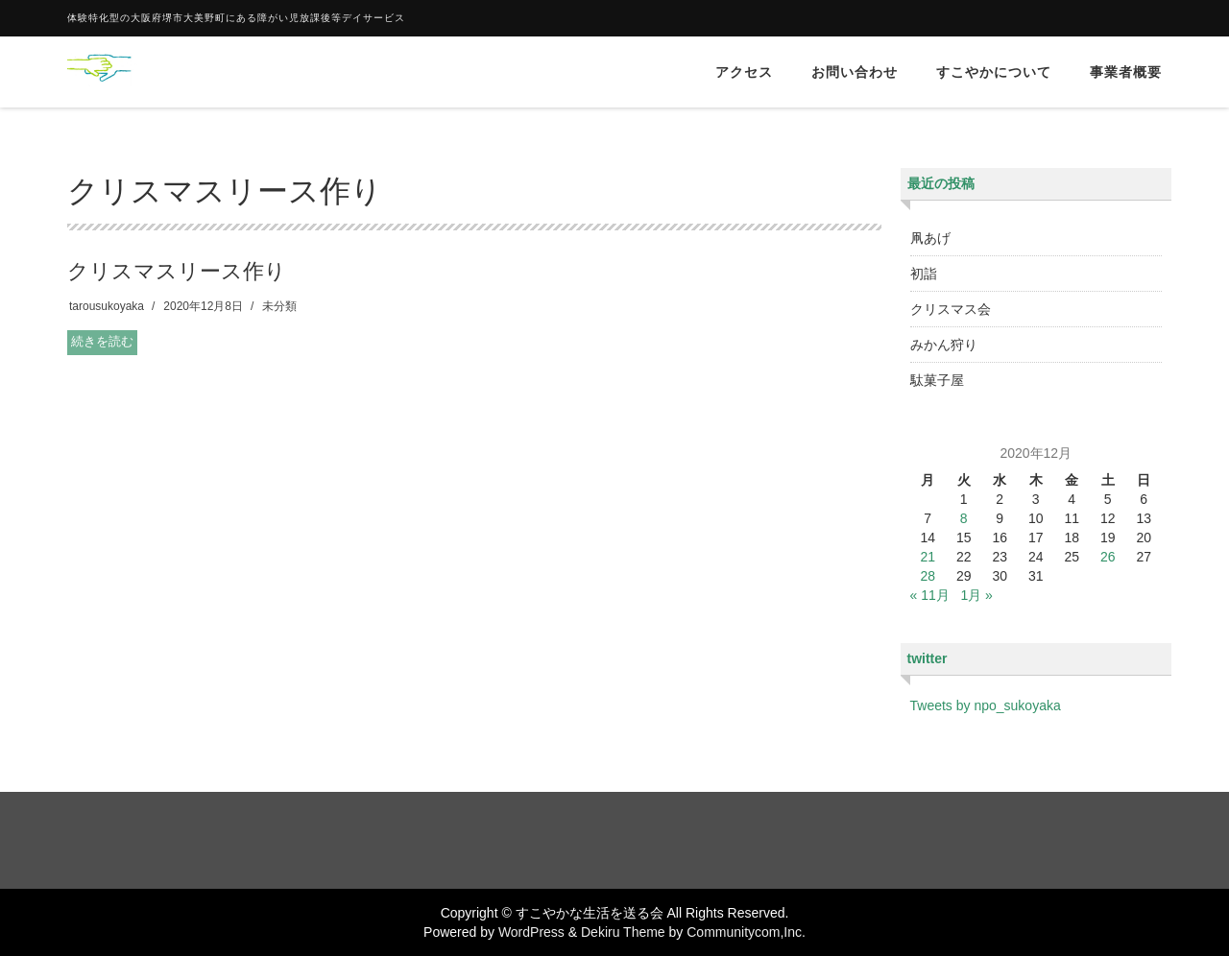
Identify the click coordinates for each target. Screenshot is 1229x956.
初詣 (923, 273)
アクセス (744, 72)
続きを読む (102, 341)
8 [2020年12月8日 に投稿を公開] (964, 518)
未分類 (279, 306)
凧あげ (930, 238)
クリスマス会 (950, 309)
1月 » (976, 595)
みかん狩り (943, 344)
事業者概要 (1126, 72)
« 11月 (930, 595)
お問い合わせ (854, 72)
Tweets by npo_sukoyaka (985, 705)
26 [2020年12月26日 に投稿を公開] (1108, 556)
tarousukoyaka (106, 306)
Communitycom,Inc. (746, 932)
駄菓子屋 (937, 380)
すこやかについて (993, 72)
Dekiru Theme (623, 932)
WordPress (531, 932)
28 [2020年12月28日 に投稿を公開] (927, 576)
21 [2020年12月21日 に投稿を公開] (927, 556)
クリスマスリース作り (176, 271)
